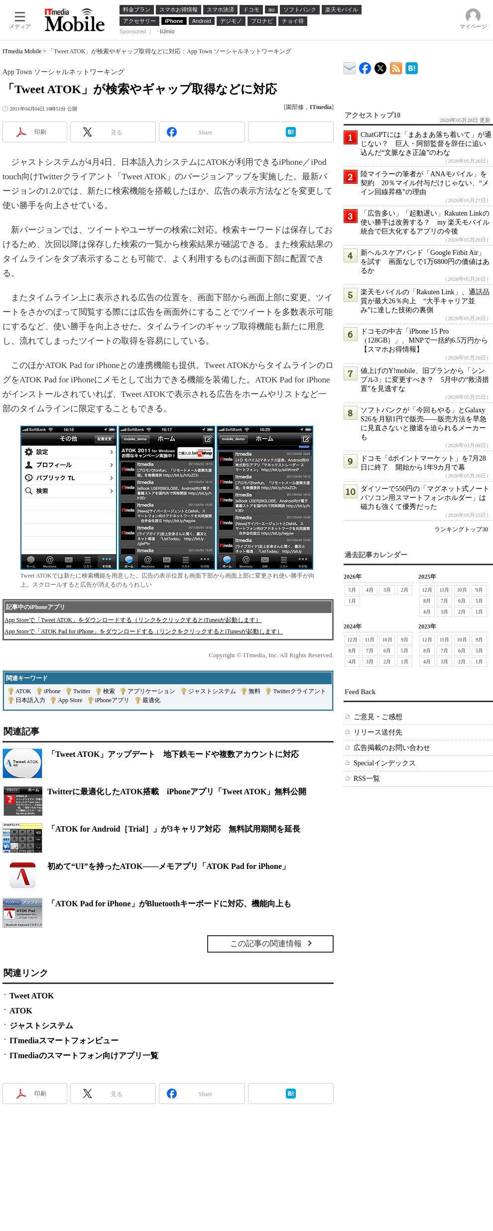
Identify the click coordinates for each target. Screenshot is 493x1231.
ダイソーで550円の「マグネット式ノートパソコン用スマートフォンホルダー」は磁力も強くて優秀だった (425, 497)
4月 (369, 590)
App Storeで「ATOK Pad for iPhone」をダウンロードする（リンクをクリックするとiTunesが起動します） (143, 631)
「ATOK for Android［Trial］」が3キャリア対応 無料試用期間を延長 (173, 829)
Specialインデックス (385, 763)
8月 (427, 601)
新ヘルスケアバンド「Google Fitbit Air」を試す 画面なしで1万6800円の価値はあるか (425, 261)
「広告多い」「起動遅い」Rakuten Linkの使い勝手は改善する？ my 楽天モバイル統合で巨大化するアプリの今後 (425, 222)
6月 (462, 601)
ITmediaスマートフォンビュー (64, 1040)
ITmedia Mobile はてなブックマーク (411, 66)
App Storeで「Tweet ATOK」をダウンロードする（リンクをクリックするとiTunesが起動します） (133, 619)
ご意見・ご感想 (378, 717)
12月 (427, 590)
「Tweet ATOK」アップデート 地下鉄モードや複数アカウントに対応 (173, 754)
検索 (109, 691)
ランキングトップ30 (461, 529)
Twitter (81, 691)
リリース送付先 (378, 732)
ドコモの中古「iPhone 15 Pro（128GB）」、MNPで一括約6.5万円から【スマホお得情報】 (424, 340)
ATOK (23, 691)
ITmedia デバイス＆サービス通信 (350, 66)
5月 (352, 590)
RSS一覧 (367, 778)
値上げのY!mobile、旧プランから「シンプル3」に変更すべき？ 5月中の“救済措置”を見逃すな (425, 379)
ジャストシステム (212, 691)
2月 (404, 590)
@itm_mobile (380, 66)
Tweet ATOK (31, 995)
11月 (445, 590)
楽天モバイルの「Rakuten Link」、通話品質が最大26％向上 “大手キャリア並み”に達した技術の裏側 (425, 301)
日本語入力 (30, 700)
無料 (254, 691)
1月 (352, 601)
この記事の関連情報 (266, 943)
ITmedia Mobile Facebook (365, 66)
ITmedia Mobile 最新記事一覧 (396, 66)
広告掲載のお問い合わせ (392, 747)
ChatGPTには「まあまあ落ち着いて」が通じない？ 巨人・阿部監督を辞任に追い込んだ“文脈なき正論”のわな (426, 143)
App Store (70, 700)
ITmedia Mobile (21, 51)
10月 (462, 590)
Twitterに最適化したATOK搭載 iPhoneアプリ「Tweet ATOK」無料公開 (176, 791)
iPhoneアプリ (112, 700)
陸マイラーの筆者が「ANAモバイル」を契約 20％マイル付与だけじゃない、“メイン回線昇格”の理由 (425, 183)
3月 (387, 590)
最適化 (151, 700)
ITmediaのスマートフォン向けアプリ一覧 (83, 1055)
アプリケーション (151, 691)
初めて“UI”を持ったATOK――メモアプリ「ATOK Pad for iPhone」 (168, 866)
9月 (479, 590)
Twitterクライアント (299, 691)
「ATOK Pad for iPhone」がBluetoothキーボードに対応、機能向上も (169, 903)
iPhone (52, 691)
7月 (444, 601)
